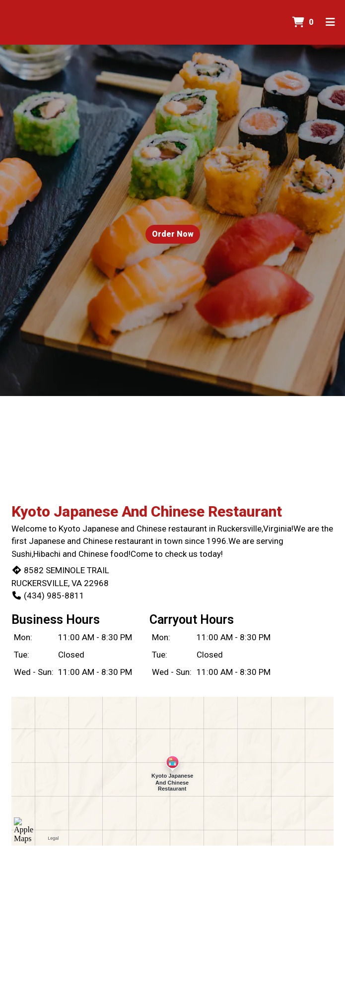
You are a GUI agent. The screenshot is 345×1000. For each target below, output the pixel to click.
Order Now (173, 234)
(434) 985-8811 (47, 595)
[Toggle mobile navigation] (330, 22)
